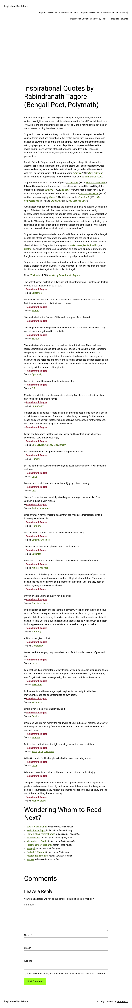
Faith (34, 751)
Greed (43, 800)
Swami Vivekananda (37, 826)
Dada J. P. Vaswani (36, 852)
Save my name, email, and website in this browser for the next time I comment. (66, 973)
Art (41, 568)
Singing (35, 338)
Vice (56, 445)
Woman (36, 737)
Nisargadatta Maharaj (37, 855)
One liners (45, 540)
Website (28, 961)
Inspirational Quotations (16, 6)
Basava (30, 859)
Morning (36, 310)
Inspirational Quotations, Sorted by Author (57, 12)
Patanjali (31, 848)
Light (34, 476)
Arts (46, 568)
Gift (34, 388)
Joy (51, 445)
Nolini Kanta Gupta (36, 830)
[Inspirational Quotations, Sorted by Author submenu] (77, 12)
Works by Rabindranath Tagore (64, 275)
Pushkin (94, 245)
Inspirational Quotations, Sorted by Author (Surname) (104, 12)
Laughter (36, 554)
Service (40, 445)
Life (34, 445)
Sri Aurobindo (33, 837)
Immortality (38, 406)
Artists (35, 568)
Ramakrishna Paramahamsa (41, 834)
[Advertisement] (66, 51)
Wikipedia (35, 275)
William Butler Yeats (92, 176)
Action (35, 508)
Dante (86, 245)
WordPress (122, 1001)
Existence (37, 293)
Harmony (36, 526)
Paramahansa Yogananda (40, 845)
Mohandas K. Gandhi (37, 841)
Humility (36, 459)
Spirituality (37, 374)
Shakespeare (75, 245)
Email (27, 948)
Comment (30, 904)
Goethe (27, 249)
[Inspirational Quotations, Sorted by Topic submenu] (107, 19)
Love (45, 603)
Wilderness (37, 702)
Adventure (44, 508)
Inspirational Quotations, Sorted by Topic (88, 19)
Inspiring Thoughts (119, 19)
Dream (62, 445)
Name (28, 935)
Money (35, 800)
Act (46, 445)
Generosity (37, 645)
